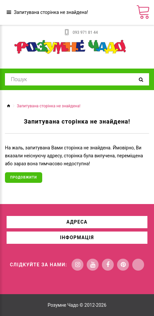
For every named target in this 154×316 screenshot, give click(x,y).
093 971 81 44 (85, 32)
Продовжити (23, 177)
